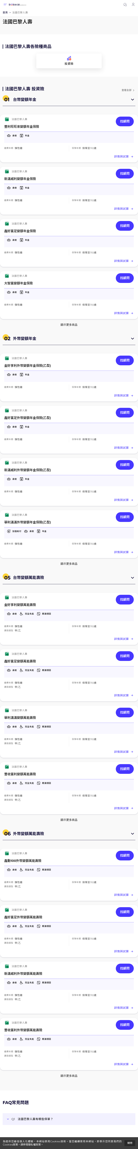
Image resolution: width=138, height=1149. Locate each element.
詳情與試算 (124, 156)
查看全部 (128, 90)
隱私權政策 (34, 1144)
